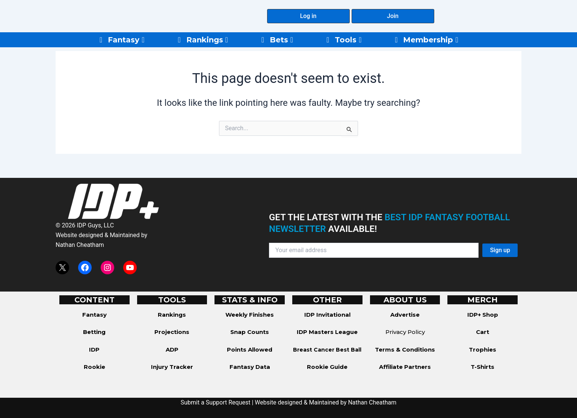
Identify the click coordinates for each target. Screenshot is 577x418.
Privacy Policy (405, 331)
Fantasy (126, 39)
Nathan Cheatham (80, 244)
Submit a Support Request (216, 402)
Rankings (207, 39)
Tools (348, 39)
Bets (281, 39)
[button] (308, 16)
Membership (430, 39)
